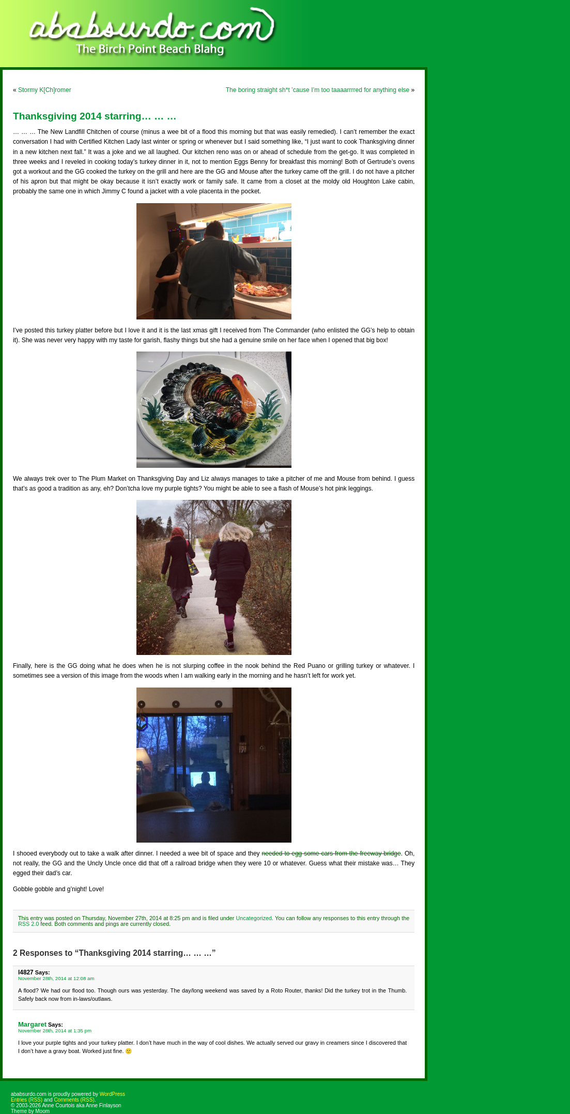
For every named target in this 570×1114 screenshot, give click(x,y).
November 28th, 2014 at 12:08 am (56, 978)
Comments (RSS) (74, 1100)
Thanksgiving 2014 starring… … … (95, 116)
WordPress (112, 1094)
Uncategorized (254, 918)
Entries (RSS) (26, 1100)
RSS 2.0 (28, 924)
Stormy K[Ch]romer (44, 90)
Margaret (32, 1024)
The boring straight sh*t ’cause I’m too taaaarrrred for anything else (318, 90)
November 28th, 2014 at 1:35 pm (54, 1030)
